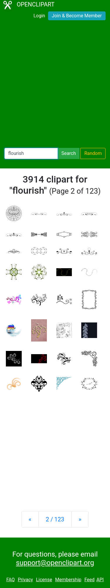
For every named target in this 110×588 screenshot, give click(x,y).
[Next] (80, 519)
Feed (89, 579)
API (100, 579)
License (44, 579)
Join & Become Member (77, 15)
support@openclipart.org (55, 563)
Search (68, 153)
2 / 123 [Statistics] (55, 519)
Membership (68, 579)
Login (39, 15)
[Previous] (30, 519)
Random (93, 153)
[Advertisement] (55, 85)
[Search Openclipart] (31, 153)
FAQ (10, 579)
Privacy (25, 579)
